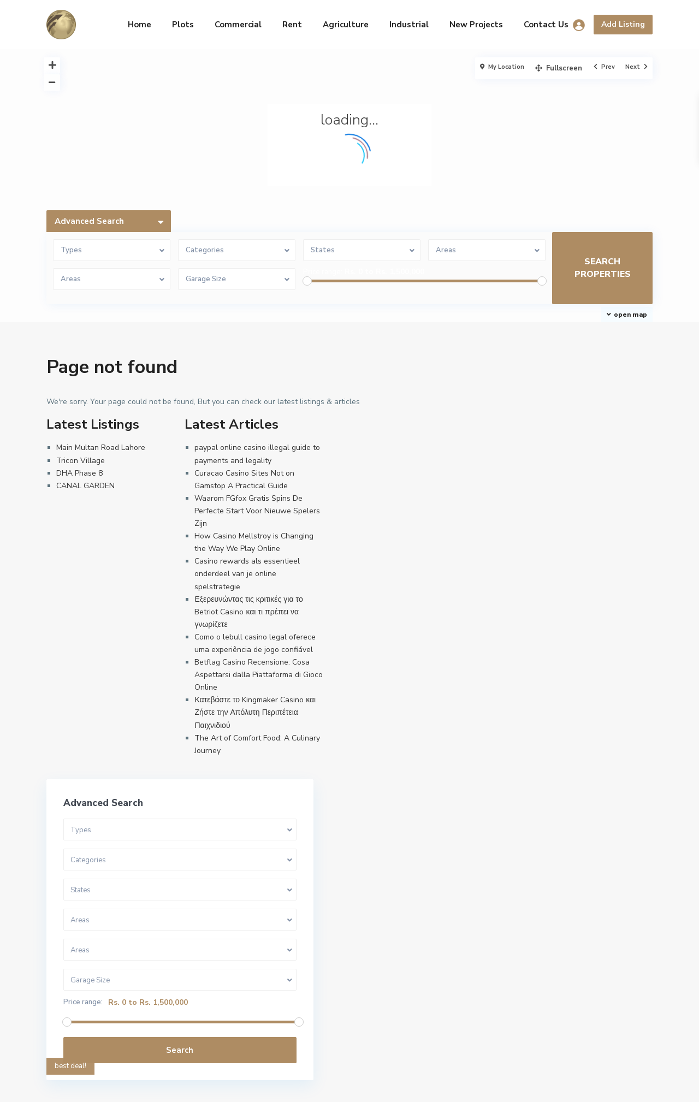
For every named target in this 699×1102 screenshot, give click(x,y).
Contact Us (546, 24)
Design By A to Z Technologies (112, 995)
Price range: (322, 272)
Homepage (256, 1086)
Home (139, 24)
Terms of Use (313, 1086)
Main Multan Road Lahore (100, 447)
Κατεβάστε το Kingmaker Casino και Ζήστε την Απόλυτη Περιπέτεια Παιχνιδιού (255, 712)
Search (567, 625)
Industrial (409, 24)
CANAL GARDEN (85, 486)
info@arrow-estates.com (103, 979)
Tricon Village (80, 460)
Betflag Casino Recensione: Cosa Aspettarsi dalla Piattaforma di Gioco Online (258, 674)
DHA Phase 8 (79, 473)
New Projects (476, 24)
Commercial (238, 24)
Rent (292, 24)
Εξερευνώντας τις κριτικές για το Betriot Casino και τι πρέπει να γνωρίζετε (248, 612)
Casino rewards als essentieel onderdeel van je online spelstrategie (247, 573)
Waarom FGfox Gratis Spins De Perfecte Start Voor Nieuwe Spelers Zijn (257, 511)
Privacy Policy (376, 1086)
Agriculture (346, 24)
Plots (183, 24)
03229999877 (85, 963)
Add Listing (623, 24)
